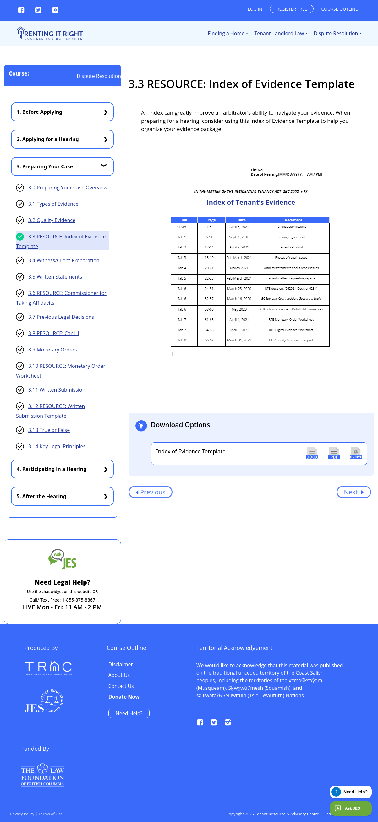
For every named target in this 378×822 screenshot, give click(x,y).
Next (354, 492)
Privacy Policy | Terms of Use (36, 814)
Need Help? (296, 713)
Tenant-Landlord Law (279, 33)
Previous (150, 492)
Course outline (339, 9)
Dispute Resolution (336, 33)
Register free (292, 9)
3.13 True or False (49, 430)
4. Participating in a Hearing (51, 468)
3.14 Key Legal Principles (56, 446)
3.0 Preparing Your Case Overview (67, 187)
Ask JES (346, 808)
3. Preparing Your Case (45, 166)
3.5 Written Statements (55, 276)
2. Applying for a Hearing (48, 139)
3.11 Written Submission (56, 389)
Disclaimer (288, 664)
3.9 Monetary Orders (52, 349)
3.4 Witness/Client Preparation (63, 260)
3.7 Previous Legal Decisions (61, 316)
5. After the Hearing (41, 496)
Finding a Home (226, 33)
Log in (255, 9)
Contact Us (289, 686)
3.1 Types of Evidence (53, 203)
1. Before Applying (39, 111)
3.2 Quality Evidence (51, 220)
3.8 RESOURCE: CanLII (53, 333)
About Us (287, 675)
